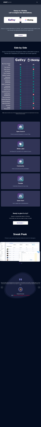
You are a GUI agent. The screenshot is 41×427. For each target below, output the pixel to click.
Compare (20, 35)
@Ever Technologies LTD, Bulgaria (22, 295)
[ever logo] (7, 2)
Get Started (20, 223)
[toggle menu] (37, 2)
